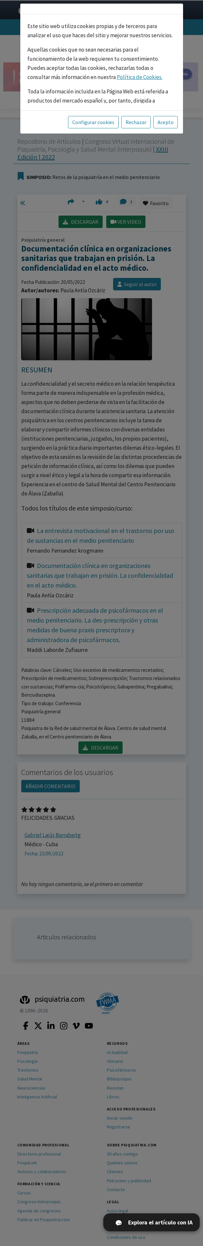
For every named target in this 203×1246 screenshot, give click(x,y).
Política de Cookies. (139, 77)
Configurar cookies (93, 122)
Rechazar (136, 122)
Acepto (166, 122)
